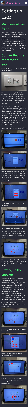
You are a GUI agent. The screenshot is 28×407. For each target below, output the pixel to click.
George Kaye (13, 3)
